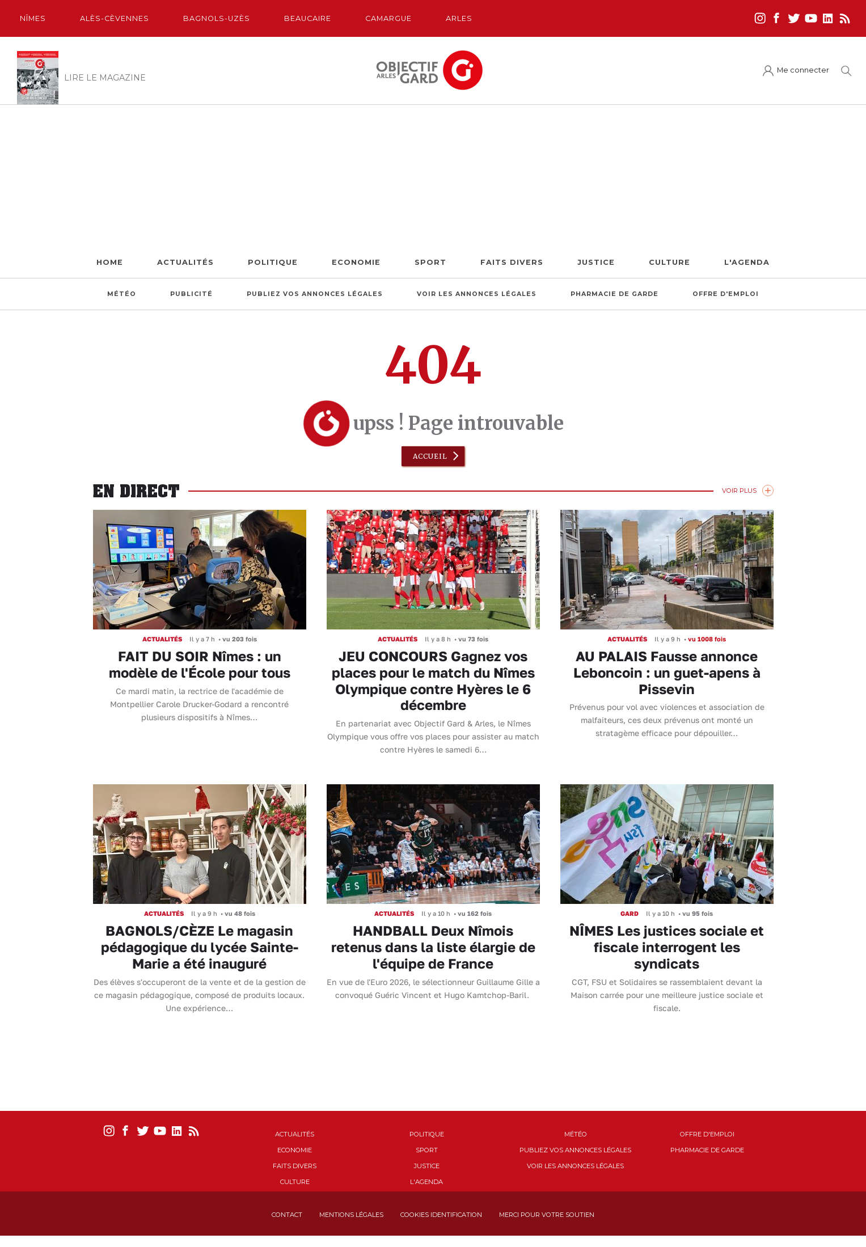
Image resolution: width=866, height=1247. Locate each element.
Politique (273, 262)
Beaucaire (307, 18)
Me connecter (803, 70)
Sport (430, 262)
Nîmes (33, 18)
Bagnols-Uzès (216, 18)
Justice (596, 262)
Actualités (185, 262)
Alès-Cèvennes (114, 18)
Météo (121, 294)
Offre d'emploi (725, 294)
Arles (459, 18)
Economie (356, 262)
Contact (287, 1215)
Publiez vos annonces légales (315, 294)
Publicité (191, 294)
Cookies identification (441, 1215)
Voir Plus (739, 490)
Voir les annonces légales (477, 294)
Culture (669, 262)
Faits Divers (511, 262)
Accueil (430, 456)
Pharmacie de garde (614, 294)
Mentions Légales (351, 1215)
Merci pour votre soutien (546, 1215)
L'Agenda (747, 262)
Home (109, 262)
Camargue (388, 18)
